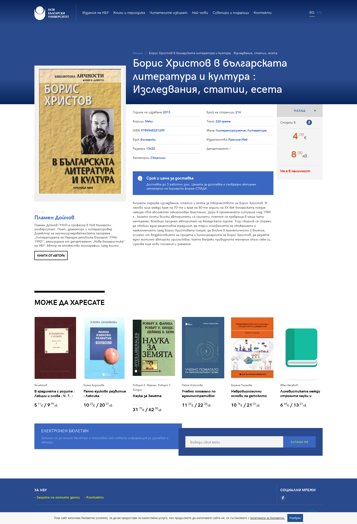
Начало (138, 53)
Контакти (263, 12)
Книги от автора (51, 255)
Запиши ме (300, 442)
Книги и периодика (129, 12)
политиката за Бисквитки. (267, 518)
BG (311, 12)
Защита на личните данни (58, 497)
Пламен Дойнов (54, 217)
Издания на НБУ (95, 12)
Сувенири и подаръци (231, 12)
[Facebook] (283, 498)
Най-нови (200, 12)
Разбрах (295, 518)
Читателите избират (168, 12)
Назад (300, 110)
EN (319, 12)
